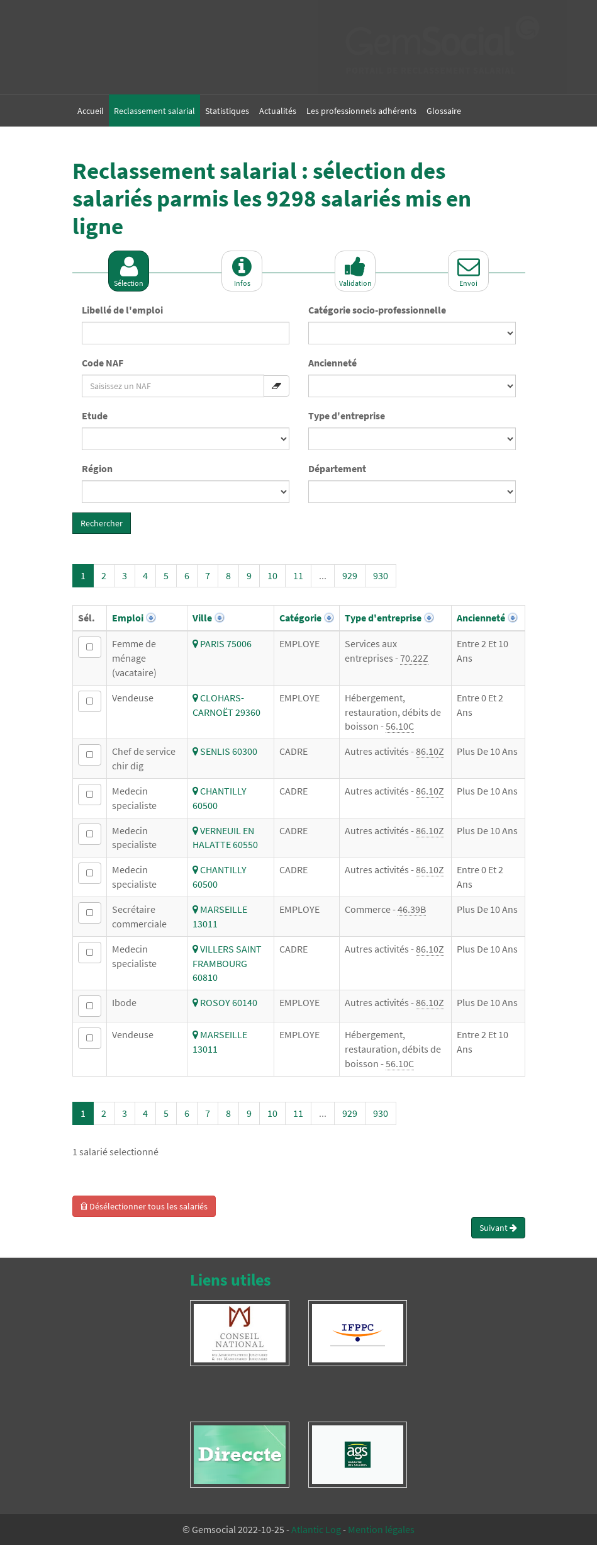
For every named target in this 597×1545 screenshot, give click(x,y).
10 (272, 575)
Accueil (90, 110)
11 (298, 575)
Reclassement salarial (154, 110)
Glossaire (444, 110)
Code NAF (102, 362)
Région (97, 468)
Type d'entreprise (346, 415)
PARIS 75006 (222, 643)
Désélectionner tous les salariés (144, 1206)
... (322, 575)
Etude (95, 415)
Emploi (127, 617)
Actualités (277, 110)
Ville (202, 617)
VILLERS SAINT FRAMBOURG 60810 (227, 963)
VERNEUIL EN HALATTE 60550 (225, 837)
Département (337, 468)
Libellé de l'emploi (122, 309)
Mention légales (381, 1529)
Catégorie (300, 617)
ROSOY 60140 (224, 1002)
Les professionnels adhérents (361, 110)
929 (349, 575)
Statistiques (227, 110)
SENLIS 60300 (224, 751)
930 (380, 575)
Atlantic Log (316, 1529)
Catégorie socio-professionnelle (377, 309)
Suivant (498, 1227)
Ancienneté (332, 362)
